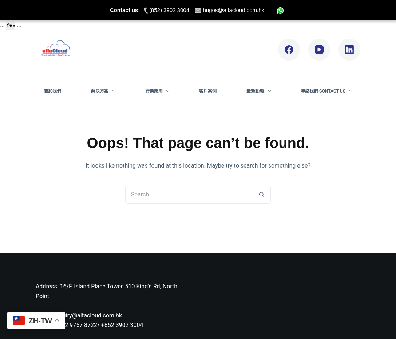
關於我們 (52, 91)
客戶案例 (208, 91)
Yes (11, 25)
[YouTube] (319, 50)
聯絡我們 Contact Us (328, 91)
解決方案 (104, 91)
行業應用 (158, 91)
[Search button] (262, 195)
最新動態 (259, 91)
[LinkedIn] (349, 50)
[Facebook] (289, 50)
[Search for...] (189, 195)
